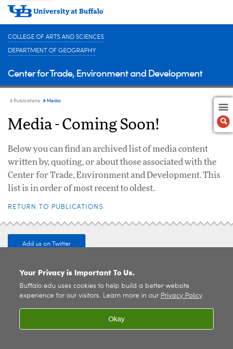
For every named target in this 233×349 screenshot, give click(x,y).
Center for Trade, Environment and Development (105, 72)
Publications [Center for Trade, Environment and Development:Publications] (27, 100)
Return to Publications (55, 207)
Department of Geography (52, 51)
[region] (116, 298)
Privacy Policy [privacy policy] (181, 296)
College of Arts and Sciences (56, 37)
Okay (116, 319)
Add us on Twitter (46, 244)
